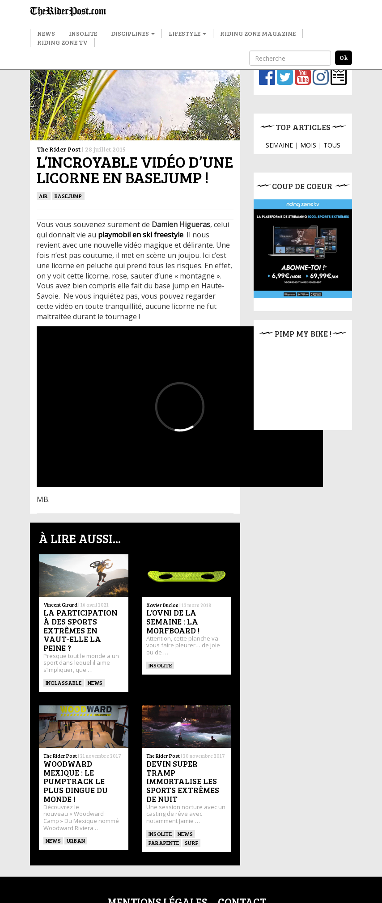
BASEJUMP (68, 195)
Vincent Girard (60, 604)
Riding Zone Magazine (258, 33)
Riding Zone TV (62, 42)
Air (43, 195)
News (46, 33)
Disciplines (133, 33)
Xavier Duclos (162, 605)
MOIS (308, 145)
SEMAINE (279, 145)
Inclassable (64, 682)
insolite (160, 665)
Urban (76, 840)
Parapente (164, 842)
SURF (191, 842)
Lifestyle (187, 33)
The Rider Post (59, 149)
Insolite (83, 33)
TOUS (331, 145)
